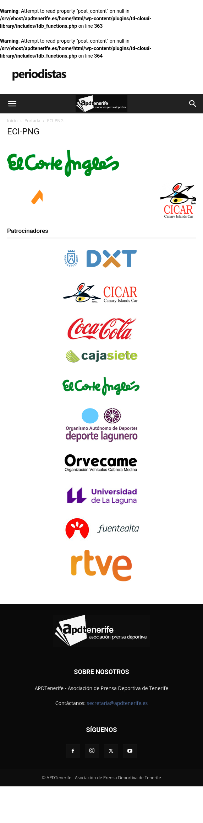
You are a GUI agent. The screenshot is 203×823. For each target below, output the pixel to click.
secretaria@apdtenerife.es (117, 703)
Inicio (12, 121)
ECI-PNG (23, 132)
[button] (12, 103)
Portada (32, 121)
